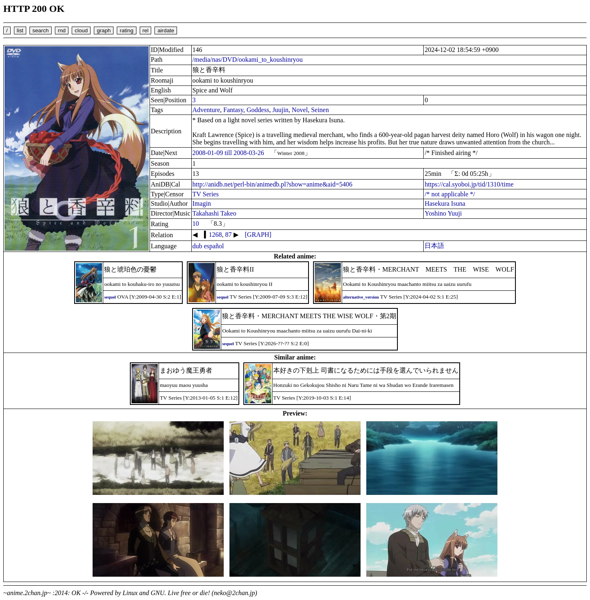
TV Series (206, 194)
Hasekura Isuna (444, 203)
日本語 (434, 245)
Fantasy (233, 109)
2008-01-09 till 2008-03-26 (228, 152)
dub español (208, 246)
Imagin (202, 203)
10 (196, 223)
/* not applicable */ (449, 194)
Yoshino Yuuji (443, 213)
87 (228, 234)
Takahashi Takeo (214, 213)
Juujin (280, 109)
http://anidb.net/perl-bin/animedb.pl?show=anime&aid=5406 (272, 184)
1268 (215, 234)
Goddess (258, 109)
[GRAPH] (258, 234)
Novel (300, 109)
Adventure (206, 109)
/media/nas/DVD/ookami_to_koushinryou (248, 59)
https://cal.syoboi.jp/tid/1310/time (468, 184)
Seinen (320, 109)
